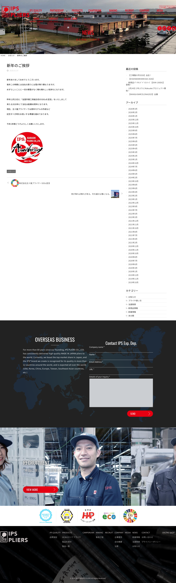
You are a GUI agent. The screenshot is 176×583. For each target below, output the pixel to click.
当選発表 (132, 304)
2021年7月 (132, 235)
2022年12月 (133, 203)
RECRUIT (106, 12)
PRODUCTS (66, 12)
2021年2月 (132, 243)
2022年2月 (132, 217)
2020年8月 (132, 257)
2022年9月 (132, 206)
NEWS (141, 12)
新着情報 (132, 312)
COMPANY (117, 12)
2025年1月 (132, 159)
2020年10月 (133, 253)
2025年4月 (132, 149)
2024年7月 (132, 167)
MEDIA (128, 12)
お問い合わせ (147, 537)
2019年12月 (133, 275)
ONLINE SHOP (167, 12)
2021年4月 (132, 239)
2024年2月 (132, 178)
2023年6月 (132, 188)
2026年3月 (132, 109)
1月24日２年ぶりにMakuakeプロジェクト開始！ (146, 89)
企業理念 (118, 537)
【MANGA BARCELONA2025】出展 (143, 94)
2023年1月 (132, 199)
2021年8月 (132, 232)
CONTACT (153, 12)
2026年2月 (132, 112)
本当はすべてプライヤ (71, 537)
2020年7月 (132, 261)
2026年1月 (132, 116)
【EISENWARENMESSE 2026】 (141, 79)
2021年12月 (133, 221)
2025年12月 (133, 120)
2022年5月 (132, 214)
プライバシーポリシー (151, 542)
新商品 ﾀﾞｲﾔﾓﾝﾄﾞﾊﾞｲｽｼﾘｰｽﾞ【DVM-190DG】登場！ (145, 84)
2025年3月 (132, 152)
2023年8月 (132, 185)
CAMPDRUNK (80, 12)
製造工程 (99, 537)
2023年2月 (132, 196)
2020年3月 (132, 268)
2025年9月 (132, 130)
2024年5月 (132, 174)
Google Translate (167, 6)
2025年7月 (132, 138)
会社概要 (118, 542)
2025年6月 (132, 141)
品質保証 (53, 537)
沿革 (116, 546)
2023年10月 (133, 181)
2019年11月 (133, 279)
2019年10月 (133, 282)
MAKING (94, 12)
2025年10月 (133, 127)
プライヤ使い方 (135, 301)
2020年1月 (132, 271)
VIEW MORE (32, 491)
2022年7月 (132, 210)
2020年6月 (132, 264)
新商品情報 (133, 308)
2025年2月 (132, 156)
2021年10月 (133, 228)
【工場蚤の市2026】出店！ (139, 75)
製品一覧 (66, 546)
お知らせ (11, 171)
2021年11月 (133, 224)
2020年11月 (133, 250)
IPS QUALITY (33, 12)
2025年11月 (133, 123)
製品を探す (67, 542)
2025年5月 (132, 145)
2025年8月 (132, 134)
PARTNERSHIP (50, 12)
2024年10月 (133, 163)
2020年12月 (133, 246)
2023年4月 (132, 192)
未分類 (131, 316)
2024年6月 (132, 170)
